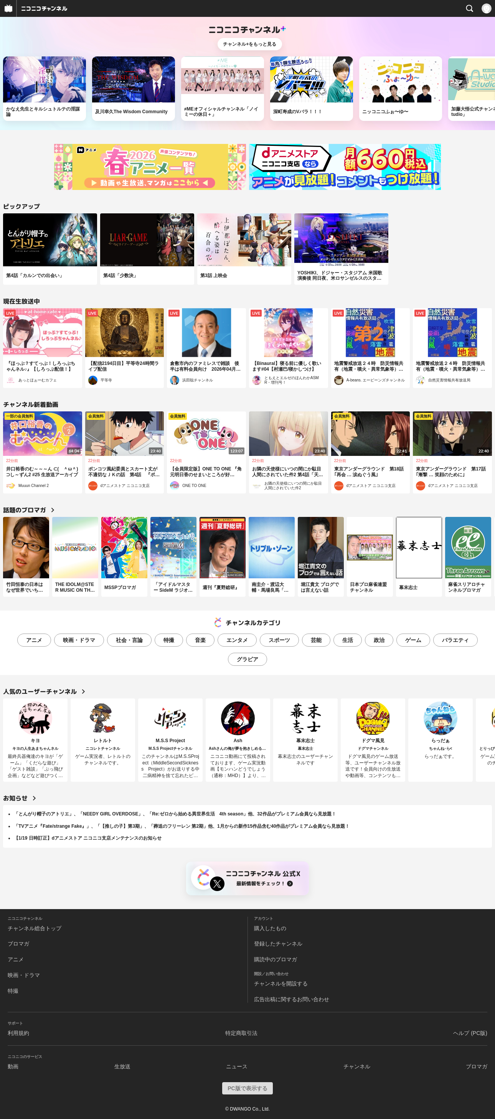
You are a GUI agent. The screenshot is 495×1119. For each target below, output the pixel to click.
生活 (347, 640)
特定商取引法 (241, 1033)
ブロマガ (18, 944)
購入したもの (270, 928)
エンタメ (237, 640)
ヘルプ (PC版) (470, 1033)
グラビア (247, 659)
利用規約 (18, 1033)
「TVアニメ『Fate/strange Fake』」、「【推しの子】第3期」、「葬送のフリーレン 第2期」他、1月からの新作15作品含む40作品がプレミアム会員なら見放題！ (182, 826)
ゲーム (413, 640)
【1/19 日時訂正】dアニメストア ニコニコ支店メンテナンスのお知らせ (88, 838)
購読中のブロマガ (275, 959)
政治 (379, 640)
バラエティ (455, 640)
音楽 (200, 640)
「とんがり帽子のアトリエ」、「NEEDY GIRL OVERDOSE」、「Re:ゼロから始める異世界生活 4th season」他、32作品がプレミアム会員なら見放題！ (175, 814)
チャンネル (356, 1066)
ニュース (237, 1066)
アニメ (34, 640)
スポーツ (279, 640)
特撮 (168, 640)
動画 (13, 1066)
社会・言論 (129, 640)
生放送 (122, 1066)
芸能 (316, 640)
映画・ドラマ (79, 640)
